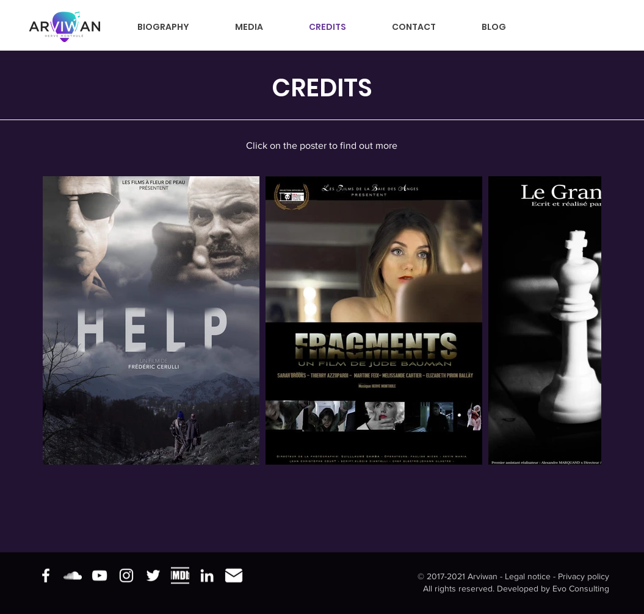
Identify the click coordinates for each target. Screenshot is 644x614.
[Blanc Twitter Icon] (153, 575)
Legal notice (528, 576)
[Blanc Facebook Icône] (46, 575)
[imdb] (180, 575)
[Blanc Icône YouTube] (99, 575)
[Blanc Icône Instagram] (126, 575)
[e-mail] (234, 575)
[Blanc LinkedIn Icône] (207, 575)
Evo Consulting (580, 588)
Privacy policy (583, 576)
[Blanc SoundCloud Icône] (72, 575)
